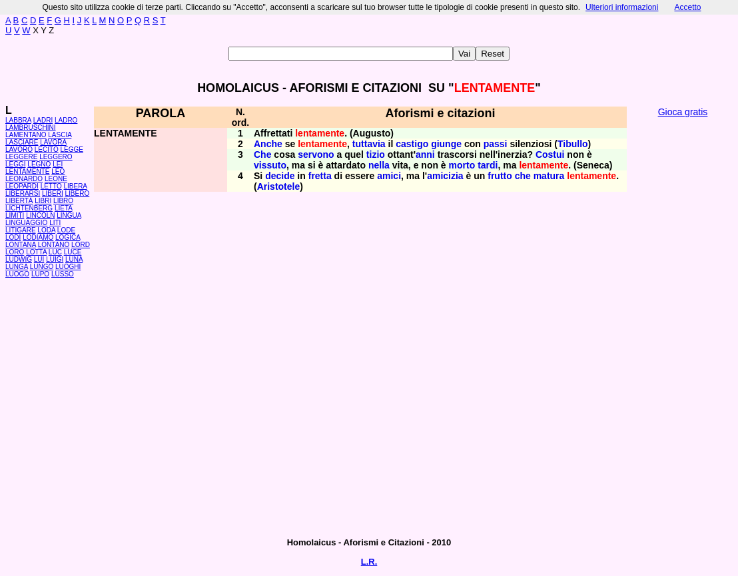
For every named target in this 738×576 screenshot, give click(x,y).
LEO (58, 171)
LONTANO (54, 244)
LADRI (43, 120)
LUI (39, 259)
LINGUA (69, 215)
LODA (46, 230)
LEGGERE (21, 156)
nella (379, 165)
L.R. (369, 562)
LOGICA (67, 237)
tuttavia (369, 144)
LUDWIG (18, 259)
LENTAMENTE (27, 171)
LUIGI (54, 259)
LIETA (64, 208)
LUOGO (17, 274)
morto (462, 165)
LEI (58, 164)
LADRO (66, 120)
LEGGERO (55, 156)
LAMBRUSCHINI (30, 127)
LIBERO (77, 193)
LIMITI (14, 215)
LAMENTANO (26, 135)
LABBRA (18, 120)
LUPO (40, 274)
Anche (268, 144)
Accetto (687, 7)
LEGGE (71, 149)
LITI (55, 222)
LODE (66, 230)
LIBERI (52, 193)
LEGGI (15, 164)
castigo (412, 144)
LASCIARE (21, 142)
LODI (13, 237)
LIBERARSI (22, 193)
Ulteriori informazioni (621, 7)
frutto (500, 175)
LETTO (51, 186)
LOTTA (36, 252)
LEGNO (39, 164)
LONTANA (20, 244)
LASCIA (59, 135)
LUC (55, 252)
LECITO (47, 149)
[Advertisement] (682, 326)
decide (279, 175)
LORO (14, 252)
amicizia (445, 175)
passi (496, 144)
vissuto (270, 165)
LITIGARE (20, 230)
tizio (375, 154)
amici (389, 175)
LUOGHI (68, 266)
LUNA (74, 259)
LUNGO (42, 266)
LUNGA (16, 266)
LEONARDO (24, 178)
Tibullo (572, 144)
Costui (550, 154)
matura (549, 175)
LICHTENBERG (29, 208)
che (523, 175)
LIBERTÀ (19, 200)
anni (425, 154)
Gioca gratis (683, 112)
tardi (488, 165)
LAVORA (53, 142)
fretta (320, 175)
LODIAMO (38, 237)
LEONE (56, 178)
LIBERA (75, 186)
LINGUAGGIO (26, 222)
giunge (446, 144)
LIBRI (43, 200)
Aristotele (278, 186)
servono (316, 154)
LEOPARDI (22, 186)
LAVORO (19, 149)
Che (262, 154)
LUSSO (62, 274)
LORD (80, 244)
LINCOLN (40, 215)
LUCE (73, 252)
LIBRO (63, 200)
